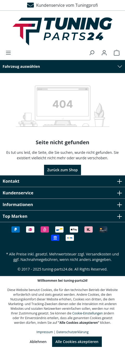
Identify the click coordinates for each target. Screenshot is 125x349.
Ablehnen (38, 341)
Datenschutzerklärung (72, 332)
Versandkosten (98, 254)
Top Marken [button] (62, 216)
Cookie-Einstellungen (87, 313)
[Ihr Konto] (104, 53)
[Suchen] (91, 53)
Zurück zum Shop (62, 169)
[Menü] (10, 53)
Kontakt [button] (62, 181)
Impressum (44, 332)
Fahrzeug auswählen (21, 66)
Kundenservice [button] (62, 192)
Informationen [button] (62, 204)
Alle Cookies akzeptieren (76, 341)
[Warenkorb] (115, 53)
